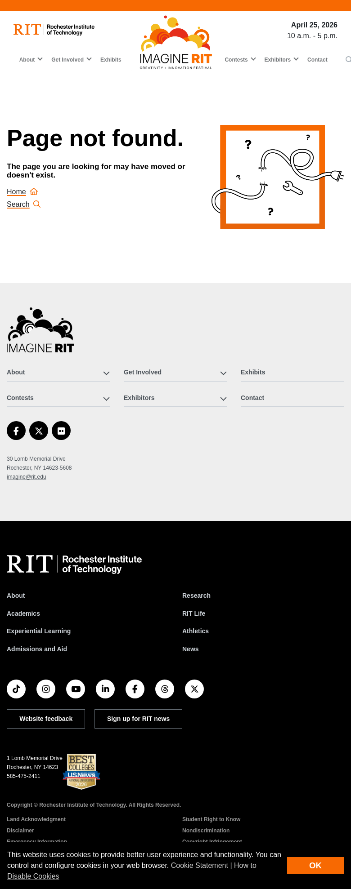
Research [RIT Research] (196, 595)
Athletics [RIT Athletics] (195, 631)
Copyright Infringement (212, 842)
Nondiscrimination (206, 830)
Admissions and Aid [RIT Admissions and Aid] (37, 649)
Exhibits (111, 60)
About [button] (27, 60)
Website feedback (45, 718)
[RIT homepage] (54, 30)
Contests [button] (236, 60)
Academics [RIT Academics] (23, 613)
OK (315, 865)
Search (23, 204)
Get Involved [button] (67, 60)
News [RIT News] (190, 649)
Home (22, 192)
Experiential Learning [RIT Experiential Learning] (39, 631)
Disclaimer (20, 830)
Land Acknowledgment (36, 819)
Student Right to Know (211, 819)
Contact (317, 60)
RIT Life (193, 613)
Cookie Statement (199, 865)
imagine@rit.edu (26, 477)
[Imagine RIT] (40, 334)
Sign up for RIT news (138, 718)
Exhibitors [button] (278, 60)
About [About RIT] (16, 595)
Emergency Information (37, 842)
